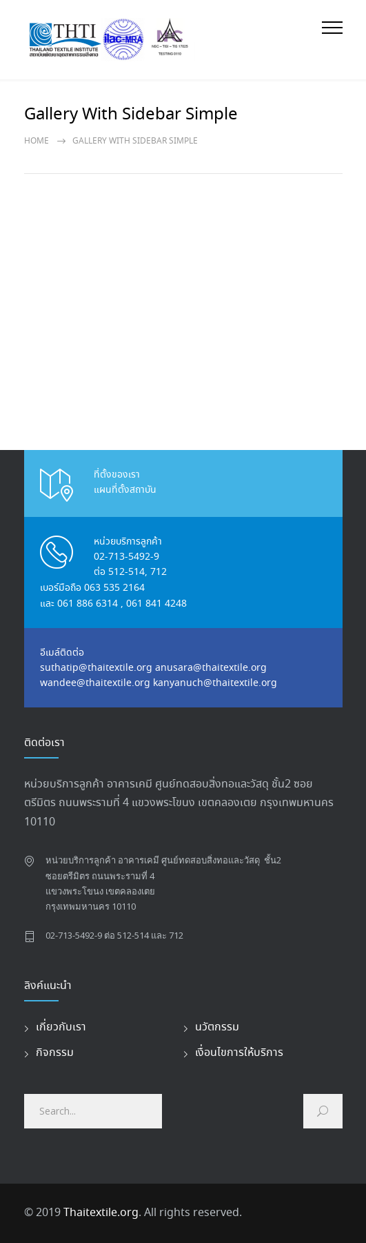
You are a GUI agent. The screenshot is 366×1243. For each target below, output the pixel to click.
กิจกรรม (55, 1053)
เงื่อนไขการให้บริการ (239, 1053)
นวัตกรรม (217, 1027)
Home (36, 141)
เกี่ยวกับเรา (61, 1027)
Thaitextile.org (101, 1213)
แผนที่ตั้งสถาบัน (125, 490)
